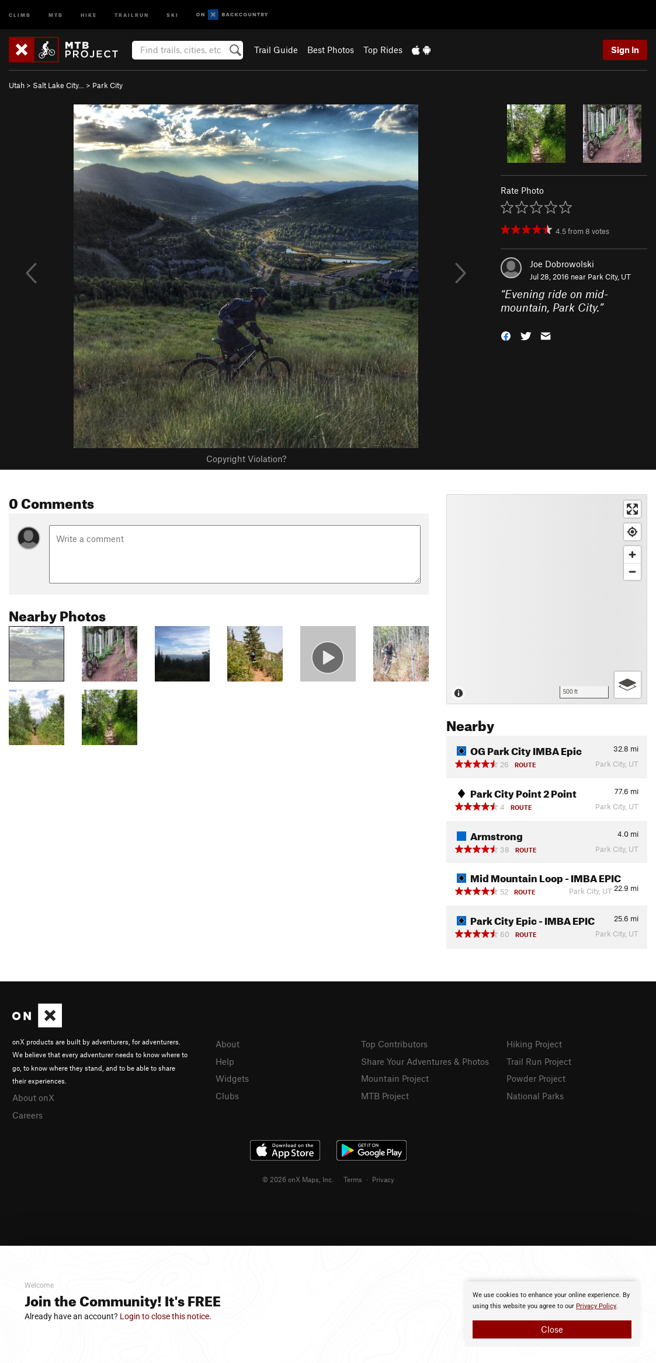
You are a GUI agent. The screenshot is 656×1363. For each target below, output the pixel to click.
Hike (89, 14)
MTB (55, 14)
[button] (506, 334)
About (228, 1044)
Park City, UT (609, 276)
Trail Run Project (538, 1061)
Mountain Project (395, 1078)
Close (552, 1329)
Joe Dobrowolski (562, 263)
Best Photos (330, 49)
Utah (17, 85)
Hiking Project (534, 1044)
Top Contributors (394, 1044)
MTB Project (385, 1096)
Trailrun (131, 14)
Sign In (625, 49)
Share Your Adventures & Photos (425, 1061)
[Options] (628, 685)
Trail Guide (276, 49)
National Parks (535, 1096)
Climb (20, 14)
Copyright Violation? (246, 458)
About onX (33, 1097)
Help (225, 1061)
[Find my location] (632, 531)
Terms (352, 1179)
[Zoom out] (632, 571)
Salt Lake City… (58, 85)
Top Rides (382, 49)
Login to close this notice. (165, 1316)
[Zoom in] (632, 554)
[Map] (547, 599)
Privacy (383, 1179)
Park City (107, 85)
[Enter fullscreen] (632, 509)
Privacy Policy (596, 1306)
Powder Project (535, 1078)
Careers (27, 1115)
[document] (552, 1313)
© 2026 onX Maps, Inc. (298, 1179)
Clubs (227, 1096)
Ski (172, 14)
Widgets (232, 1078)
